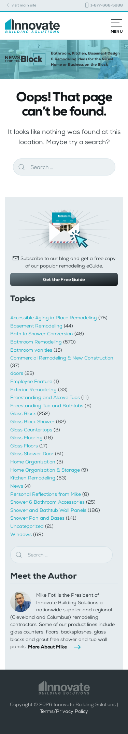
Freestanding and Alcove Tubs (45, 397)
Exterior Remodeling (33, 389)
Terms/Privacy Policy (64, 711)
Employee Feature (31, 381)
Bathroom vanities (31, 350)
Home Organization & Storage (45, 470)
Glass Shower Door (32, 453)
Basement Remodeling (36, 326)
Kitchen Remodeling (32, 478)
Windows (21, 534)
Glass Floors (24, 446)
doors (16, 373)
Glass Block (23, 413)
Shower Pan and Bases (37, 518)
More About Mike (47, 647)
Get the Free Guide (64, 279)
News (16, 486)
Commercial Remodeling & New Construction (61, 358)
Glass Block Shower (32, 421)
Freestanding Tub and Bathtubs (46, 405)
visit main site (20, 5)
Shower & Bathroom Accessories (47, 502)
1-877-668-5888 (103, 5)
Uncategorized (27, 526)
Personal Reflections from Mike (45, 494)
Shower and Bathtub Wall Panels (48, 510)
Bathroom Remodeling (36, 342)
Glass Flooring (26, 437)
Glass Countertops (31, 430)
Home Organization (32, 462)
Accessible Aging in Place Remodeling (53, 318)
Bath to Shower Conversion (41, 334)
